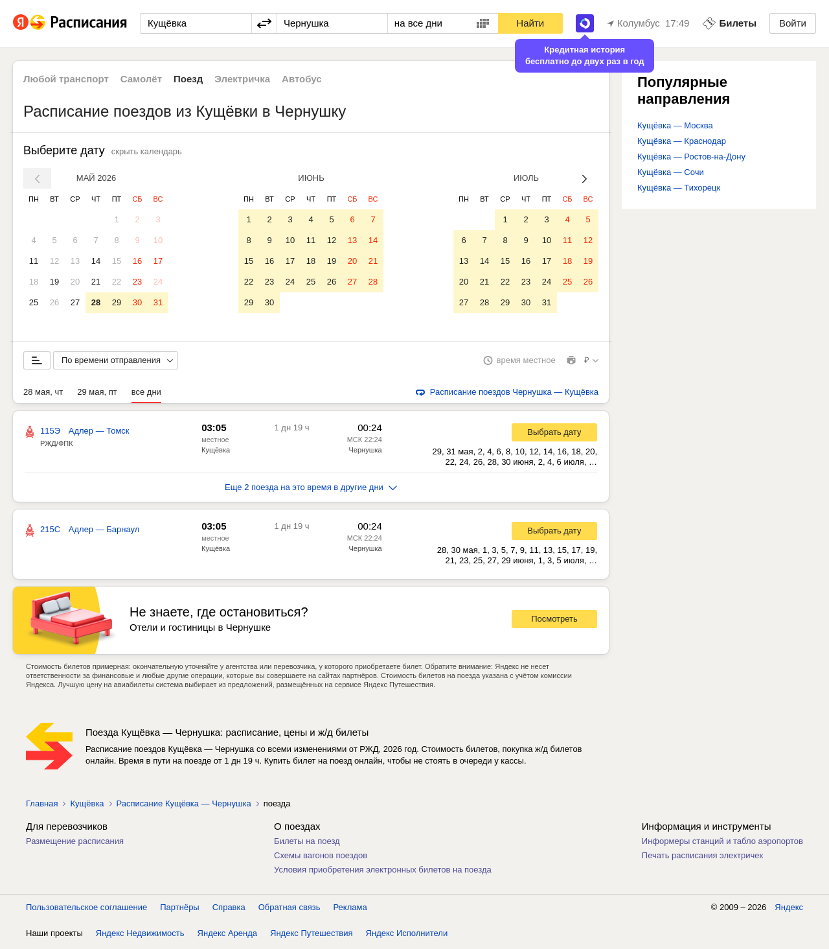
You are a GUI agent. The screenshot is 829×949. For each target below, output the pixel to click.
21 (95, 282)
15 (116, 261)
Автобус (302, 78)
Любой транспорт (66, 78)
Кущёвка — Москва (675, 125)
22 (116, 282)
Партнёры (179, 910)
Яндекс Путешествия (311, 936)
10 (158, 240)
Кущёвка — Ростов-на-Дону (691, 156)
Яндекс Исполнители (407, 936)
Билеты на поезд (307, 844)
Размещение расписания (75, 844)
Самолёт (141, 78)
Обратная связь (289, 910)
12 (54, 261)
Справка (228, 910)
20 (75, 282)
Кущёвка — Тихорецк (678, 188)
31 (158, 302)
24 (158, 282)
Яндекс (789, 910)
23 (137, 282)
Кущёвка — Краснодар (681, 141)
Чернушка (364, 452)
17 (158, 261)
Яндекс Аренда (227, 936)
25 (33, 302)
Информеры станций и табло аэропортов (722, 844)
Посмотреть (554, 621)
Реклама (350, 910)
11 (33, 261)
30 (137, 302)
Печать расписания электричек (702, 858)
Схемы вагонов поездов (320, 858)
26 (54, 302)
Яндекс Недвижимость (140, 936)
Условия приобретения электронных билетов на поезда (383, 872)
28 (95, 302)
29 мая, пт (97, 394)
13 (75, 261)
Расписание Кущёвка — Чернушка (184, 806)
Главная (42, 806)
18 (33, 282)
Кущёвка (215, 452)
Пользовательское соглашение (86, 910)
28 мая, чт (43, 394)
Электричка (242, 78)
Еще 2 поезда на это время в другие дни (311, 490)
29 (116, 302)
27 (75, 302)
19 (54, 282)
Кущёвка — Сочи (670, 172)
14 (95, 261)
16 (137, 261)
